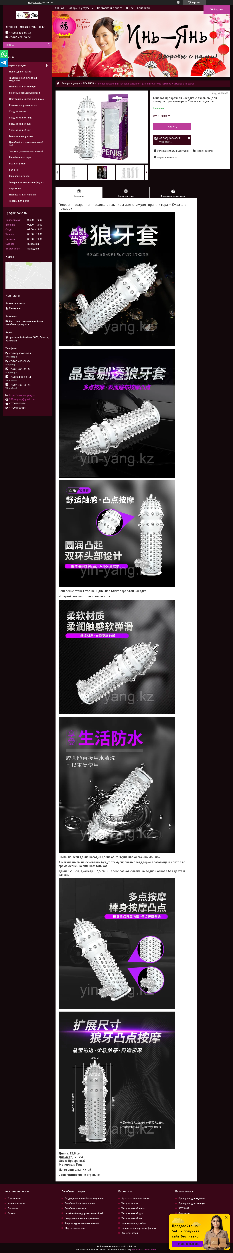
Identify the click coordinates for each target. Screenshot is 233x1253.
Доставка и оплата (110, 8)
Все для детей (17, 163)
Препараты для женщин (22, 86)
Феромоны (15, 188)
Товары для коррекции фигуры (26, 182)
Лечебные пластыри (20, 157)
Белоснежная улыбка (21, 136)
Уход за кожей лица (20, 117)
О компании (14, 1198)
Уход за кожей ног (19, 130)
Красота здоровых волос (23, 105)
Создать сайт (35, 2)
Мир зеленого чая (19, 176)
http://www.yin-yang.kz (22, 395)
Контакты (143, 8)
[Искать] (49, 45)
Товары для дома (19, 200)
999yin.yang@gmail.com (22, 399)
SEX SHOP (88, 83)
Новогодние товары (20, 71)
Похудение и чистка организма (26, 99)
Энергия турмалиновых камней (26, 151)
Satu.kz (132, 1246)
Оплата (11, 1213)
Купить (172, 126)
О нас (129, 8)
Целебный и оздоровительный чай (26, 144)
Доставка (13, 1208)
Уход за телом (17, 111)
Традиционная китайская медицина (23, 79)
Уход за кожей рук (20, 123)
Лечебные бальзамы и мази (24, 92)
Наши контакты (16, 1203)
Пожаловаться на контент (144, 1249)
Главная (59, 8)
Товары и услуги (79, 8)
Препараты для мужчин (22, 194)
